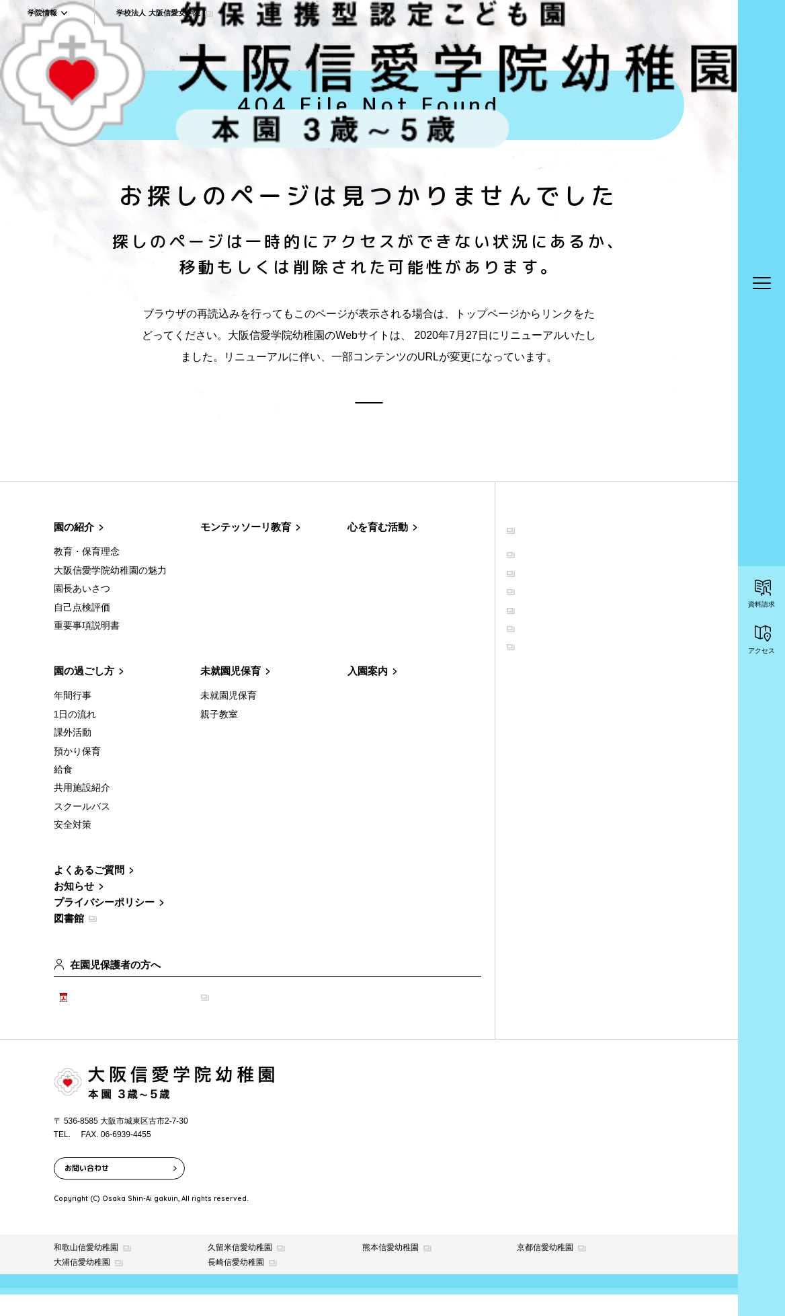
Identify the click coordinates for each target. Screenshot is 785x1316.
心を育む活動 (377, 548)
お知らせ (74, 907)
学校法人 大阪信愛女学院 (572, 548)
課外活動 (72, 753)
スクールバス (82, 827)
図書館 (69, 939)
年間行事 (72, 716)
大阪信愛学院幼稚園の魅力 (110, 591)
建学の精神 (539, 573)
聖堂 (524, 610)
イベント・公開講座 (557, 647)
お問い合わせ (87, 1189)
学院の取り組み (548, 665)
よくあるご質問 (89, 891)
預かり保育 (77, 772)
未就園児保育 (230, 692)
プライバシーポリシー (104, 923)
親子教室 (219, 735)
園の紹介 (74, 548)
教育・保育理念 (87, 573)
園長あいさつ (82, 610)
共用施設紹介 (82, 809)
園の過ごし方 (84, 692)
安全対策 (72, 846)
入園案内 (367, 692)
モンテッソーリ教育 (245, 548)
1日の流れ (75, 735)
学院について (543, 591)
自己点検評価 (82, 628)
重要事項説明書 (87, 647)
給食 (63, 790)
